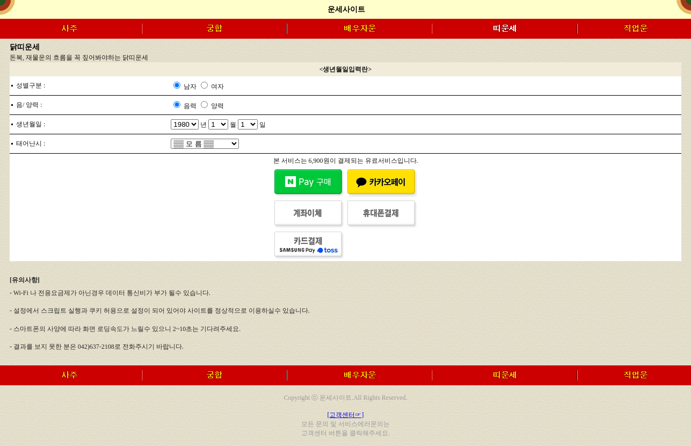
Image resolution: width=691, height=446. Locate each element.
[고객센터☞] (346, 415)
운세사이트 (346, 9)
